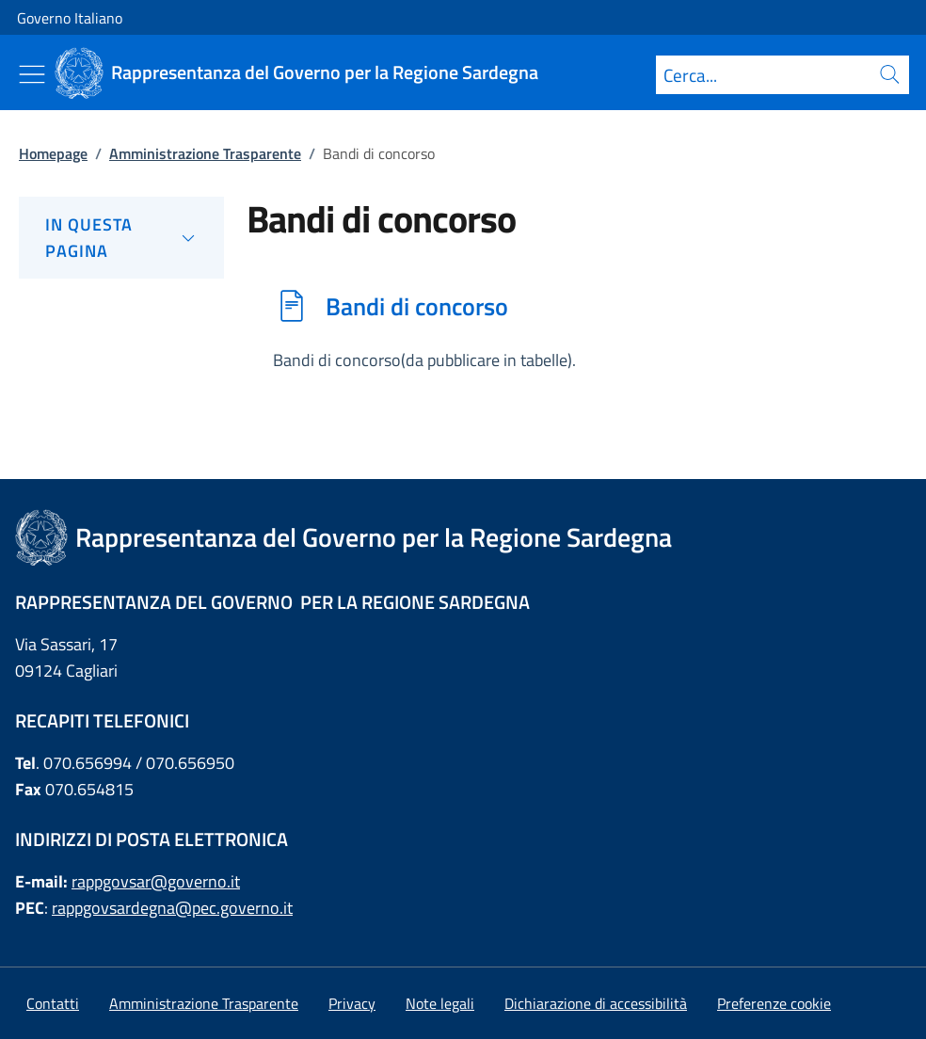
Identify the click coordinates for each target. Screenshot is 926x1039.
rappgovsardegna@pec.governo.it (172, 907)
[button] (774, 1003)
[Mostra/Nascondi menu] (32, 74)
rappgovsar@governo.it (156, 881)
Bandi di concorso (417, 306)
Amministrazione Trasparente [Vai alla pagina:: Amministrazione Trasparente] (205, 153)
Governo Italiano (69, 18)
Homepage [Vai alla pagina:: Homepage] (53, 153)
